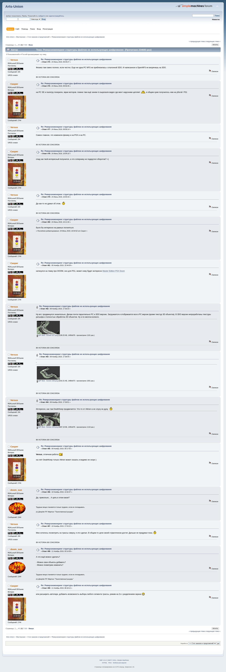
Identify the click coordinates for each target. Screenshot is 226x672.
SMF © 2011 (112, 660)
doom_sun (16, 490)
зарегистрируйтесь (56, 16)
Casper (14, 84)
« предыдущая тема (197, 41)
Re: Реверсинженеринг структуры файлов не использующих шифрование (76, 59)
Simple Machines (123, 660)
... (17, 45)
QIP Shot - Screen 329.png (47, 427)
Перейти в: (184, 643)
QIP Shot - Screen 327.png (47, 335)
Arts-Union (14, 6)
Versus (14, 60)
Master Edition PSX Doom (113, 271)
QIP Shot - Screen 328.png (47, 381)
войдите (41, 16)
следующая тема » (212, 41)
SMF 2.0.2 (102, 660)
